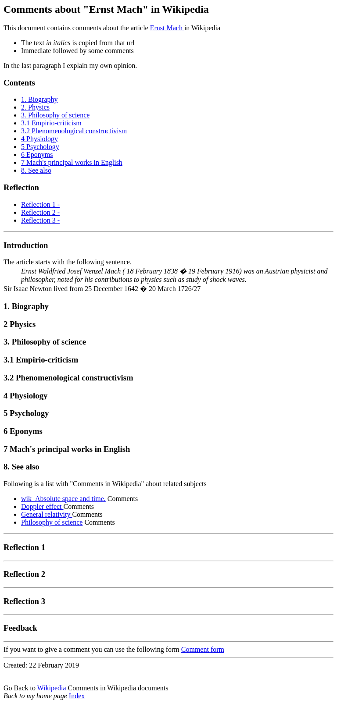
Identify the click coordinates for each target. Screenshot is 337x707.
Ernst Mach (167, 28)
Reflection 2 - (40, 212)
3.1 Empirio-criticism (51, 123)
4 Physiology (39, 138)
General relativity (46, 514)
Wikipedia (52, 688)
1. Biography (39, 99)
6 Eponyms (37, 154)
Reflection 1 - (40, 204)
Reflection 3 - (40, 220)
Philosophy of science (51, 522)
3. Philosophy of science (55, 115)
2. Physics (35, 107)
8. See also (36, 170)
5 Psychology (40, 146)
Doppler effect (42, 506)
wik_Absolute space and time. (63, 498)
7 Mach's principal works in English (71, 162)
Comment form (202, 649)
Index (77, 696)
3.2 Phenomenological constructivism (74, 131)
